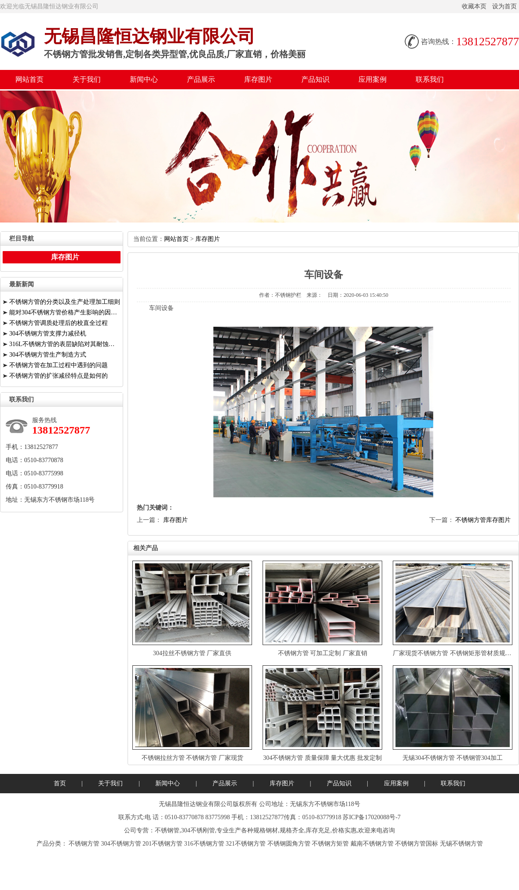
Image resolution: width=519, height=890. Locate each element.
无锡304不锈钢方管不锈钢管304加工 (452, 758)
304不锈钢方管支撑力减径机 (47, 333)
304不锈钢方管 (121, 843)
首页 (60, 783)
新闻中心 (144, 79)
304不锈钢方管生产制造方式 (47, 354)
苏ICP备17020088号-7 (371, 817)
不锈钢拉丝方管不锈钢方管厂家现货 (192, 758)
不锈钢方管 (84, 843)
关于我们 (87, 79)
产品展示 (201, 79)
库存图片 (258, 79)
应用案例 (372, 79)
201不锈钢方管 (163, 843)
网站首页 (29, 79)
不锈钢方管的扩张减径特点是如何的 (58, 375)
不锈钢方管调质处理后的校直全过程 (58, 323)
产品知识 (315, 79)
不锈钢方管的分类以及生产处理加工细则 (64, 302)
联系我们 (430, 79)
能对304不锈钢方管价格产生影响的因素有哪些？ (65, 312)
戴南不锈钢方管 (372, 843)
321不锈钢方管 (246, 843)
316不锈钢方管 (204, 843)
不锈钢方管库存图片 (483, 520)
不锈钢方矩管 (330, 843)
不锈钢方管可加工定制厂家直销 (322, 653)
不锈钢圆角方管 (289, 843)
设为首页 (504, 6)
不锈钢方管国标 (416, 843)
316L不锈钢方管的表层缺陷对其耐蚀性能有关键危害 (65, 344)
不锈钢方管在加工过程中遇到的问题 (58, 365)
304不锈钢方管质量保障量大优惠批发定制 (322, 758)
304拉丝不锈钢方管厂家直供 (192, 653)
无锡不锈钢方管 (461, 843)
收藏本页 (474, 6)
